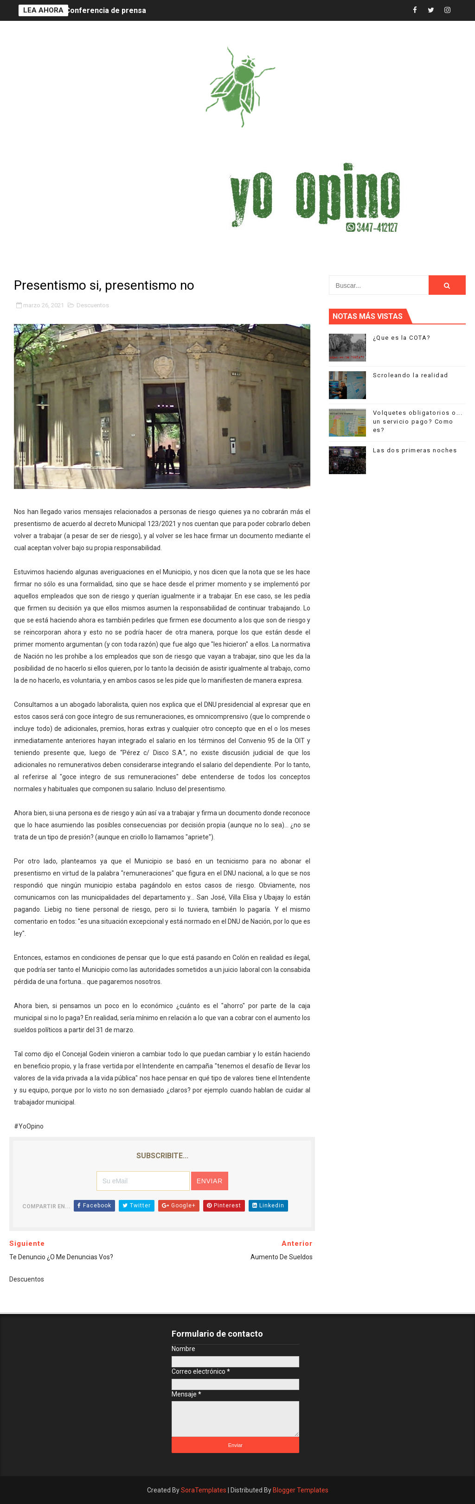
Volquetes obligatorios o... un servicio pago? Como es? (418, 421)
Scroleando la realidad (411, 375)
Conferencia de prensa (105, 10)
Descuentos (93, 305)
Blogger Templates (300, 1490)
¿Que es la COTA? (402, 337)
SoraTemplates (203, 1490)
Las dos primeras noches (415, 450)
